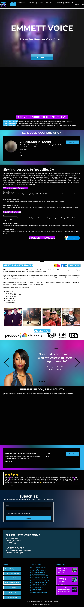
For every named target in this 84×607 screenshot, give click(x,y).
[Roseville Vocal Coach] (12, 583)
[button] (72, 142)
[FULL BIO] (74, 265)
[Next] (77, 362)
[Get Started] (12, 593)
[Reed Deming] (44, 381)
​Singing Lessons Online (36, 590)
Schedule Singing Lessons (37, 569)
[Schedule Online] (12, 587)
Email (7, 505)
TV (58, 594)
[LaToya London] (39, 381)
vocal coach (45, 269)
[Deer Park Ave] (42, 381)
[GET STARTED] (42, 57)
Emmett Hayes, (66, 175)
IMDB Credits (39, 284)
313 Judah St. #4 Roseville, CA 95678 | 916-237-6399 (42, 601)
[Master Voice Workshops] (12, 578)
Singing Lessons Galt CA (36, 587)
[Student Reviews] (12, 597)
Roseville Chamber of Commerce (63, 182)
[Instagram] (58, 265)
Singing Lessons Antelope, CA (38, 584)
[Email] (28, 508)
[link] (41, 142)
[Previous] (6, 362)
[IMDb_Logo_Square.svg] (55, 265)
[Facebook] (62, 265)
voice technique (31, 180)
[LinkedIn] (65, 265)
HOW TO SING (61, 572)
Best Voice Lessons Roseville (38, 567)
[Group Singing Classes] (12, 573)
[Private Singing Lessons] (12, 569)
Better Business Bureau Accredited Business (23, 182)
